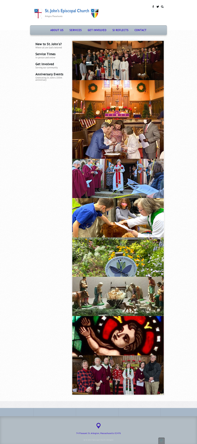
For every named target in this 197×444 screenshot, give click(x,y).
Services (75, 30)
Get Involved (97, 30)
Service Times (52, 55)
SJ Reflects (120, 30)
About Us (56, 30)
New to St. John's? (52, 45)
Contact (140, 30)
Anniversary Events (52, 76)
